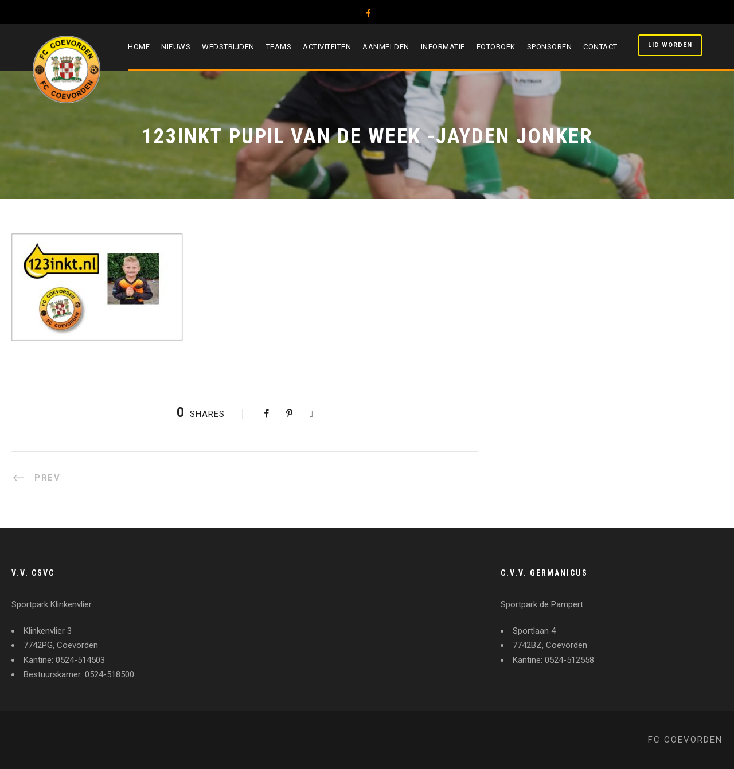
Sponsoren (549, 46)
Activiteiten (327, 46)
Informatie (443, 46)
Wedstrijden (228, 46)
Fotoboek (496, 46)
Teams (279, 46)
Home (139, 46)
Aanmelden (385, 46)
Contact (600, 46)
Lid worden (670, 45)
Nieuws (175, 46)
